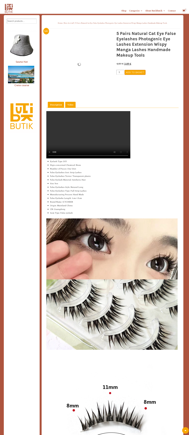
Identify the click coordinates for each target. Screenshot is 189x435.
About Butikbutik (155, 10)
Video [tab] (70, 104)
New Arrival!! (69, 23)
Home (60, 23)
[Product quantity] (120, 72)
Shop (123, 10)
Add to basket (135, 72)
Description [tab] (56, 104)
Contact (172, 10)
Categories (136, 10)
